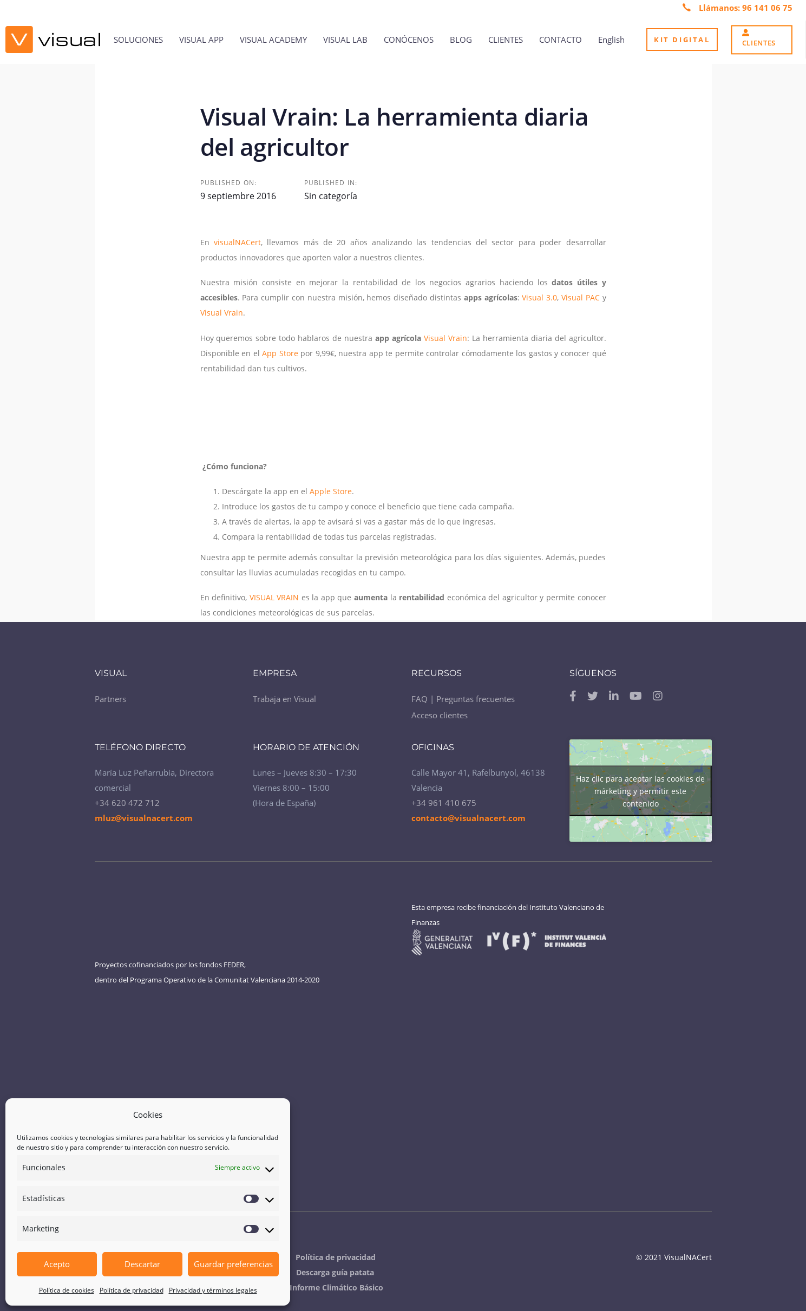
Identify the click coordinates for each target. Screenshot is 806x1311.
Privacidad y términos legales (213, 1290)
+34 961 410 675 (443, 802)
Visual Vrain (221, 312)
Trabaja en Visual (284, 698)
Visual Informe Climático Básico (324, 1287)
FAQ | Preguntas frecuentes (463, 698)
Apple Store (331, 491)
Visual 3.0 (539, 297)
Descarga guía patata (335, 1272)
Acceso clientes (439, 715)
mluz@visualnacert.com (144, 817)
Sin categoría (330, 196)
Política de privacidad (131, 1290)
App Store (280, 353)
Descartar (142, 1263)
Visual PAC (581, 297)
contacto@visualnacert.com (468, 817)
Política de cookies (66, 1290)
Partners (110, 698)
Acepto (57, 1263)
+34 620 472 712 (127, 802)
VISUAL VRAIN (274, 597)
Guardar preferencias (233, 1263)
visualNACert (237, 242)
